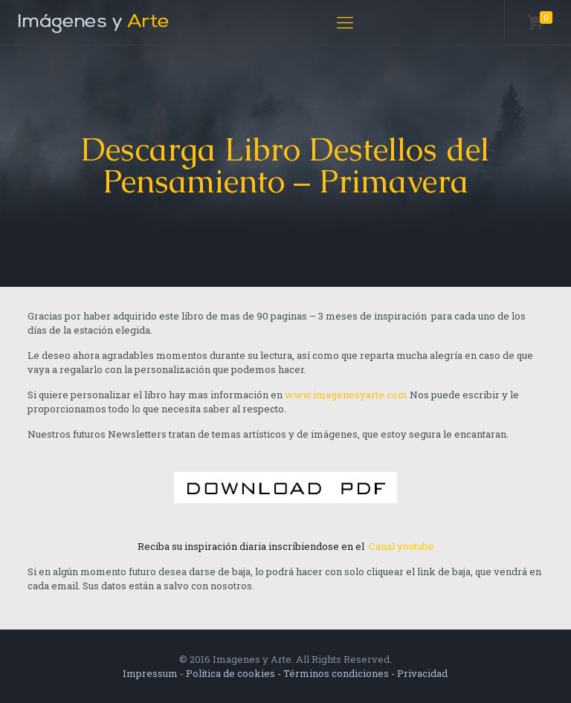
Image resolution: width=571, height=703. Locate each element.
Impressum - (154, 673)
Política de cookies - (234, 673)
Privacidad (422, 673)
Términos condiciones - (340, 673)
